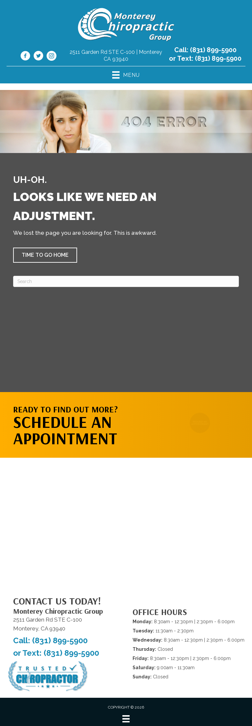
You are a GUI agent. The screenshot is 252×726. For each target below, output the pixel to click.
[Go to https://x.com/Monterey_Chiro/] (38, 57)
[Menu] (126, 718)
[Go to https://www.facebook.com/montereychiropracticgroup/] (25, 57)
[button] (45, 255)
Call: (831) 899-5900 (205, 50)
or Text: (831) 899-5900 (205, 58)
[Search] (126, 281)
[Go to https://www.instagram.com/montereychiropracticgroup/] (51, 57)
